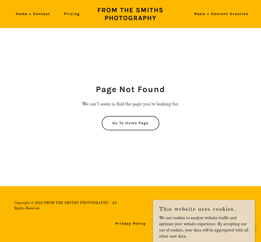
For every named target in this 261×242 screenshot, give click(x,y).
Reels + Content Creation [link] (221, 14)
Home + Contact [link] (33, 14)
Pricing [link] (72, 14)
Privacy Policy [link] (130, 223)
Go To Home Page (130, 123)
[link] (130, 19)
